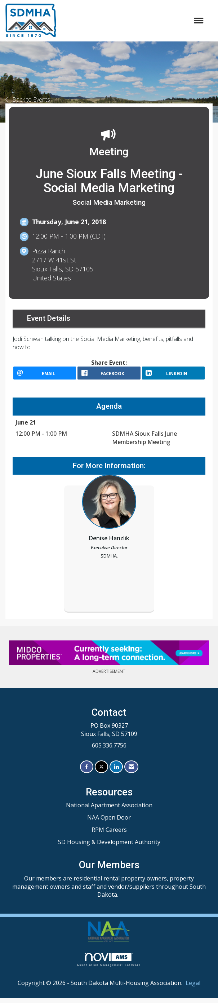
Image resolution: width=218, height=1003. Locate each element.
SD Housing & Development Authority (109, 847)
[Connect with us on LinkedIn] (116, 772)
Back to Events (27, 99)
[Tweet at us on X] (101, 772)
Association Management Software (109, 965)
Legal (193, 988)
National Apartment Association (109, 810)
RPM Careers (109, 835)
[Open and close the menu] (133, 20)
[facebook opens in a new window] (108, 376)
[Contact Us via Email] (131, 772)
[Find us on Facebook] (86, 772)
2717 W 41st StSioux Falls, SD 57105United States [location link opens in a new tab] (62, 269)
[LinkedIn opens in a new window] (173, 376)
